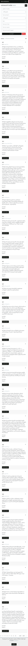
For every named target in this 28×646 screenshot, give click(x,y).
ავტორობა (6, 44)
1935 (3, 344)
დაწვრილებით (5, 62)
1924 (3, 141)
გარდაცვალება (7, 286)
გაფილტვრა (12, 33)
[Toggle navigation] (25, 1)
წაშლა (24, 33)
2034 (24, 635)
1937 (3, 195)
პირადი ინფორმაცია (8, 143)
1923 (3, 117)
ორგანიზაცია (6, 164)
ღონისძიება (6, 68)
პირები (4, 56)
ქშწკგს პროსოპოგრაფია (5, 1)
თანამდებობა (7, 197)
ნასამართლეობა (7, 119)
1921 (3, 42)
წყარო (4, 58)
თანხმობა (14, 644)
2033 (20, 635)
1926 (3, 66)
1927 (3, 284)
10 (15, 635)
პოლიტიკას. (16, 640)
